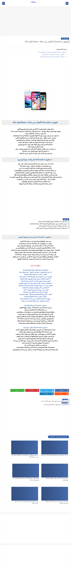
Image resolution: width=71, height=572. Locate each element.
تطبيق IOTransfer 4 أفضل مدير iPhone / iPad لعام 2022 (51, 52)
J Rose (33, 2)
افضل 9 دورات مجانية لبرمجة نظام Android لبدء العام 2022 (35, 276)
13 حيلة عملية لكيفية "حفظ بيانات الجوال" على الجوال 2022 (35, 272)
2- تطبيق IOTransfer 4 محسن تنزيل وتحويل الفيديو (52, 56)
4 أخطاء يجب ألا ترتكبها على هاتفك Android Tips (35, 287)
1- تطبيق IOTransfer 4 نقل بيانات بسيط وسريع (53, 54)
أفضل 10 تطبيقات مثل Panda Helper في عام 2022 (35, 301)
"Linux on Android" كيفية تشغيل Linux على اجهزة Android (35, 283)
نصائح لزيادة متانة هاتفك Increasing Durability (35, 270)
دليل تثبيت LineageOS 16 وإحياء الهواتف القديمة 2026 (52, 221)
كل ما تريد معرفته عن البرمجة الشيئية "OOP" (35, 290)
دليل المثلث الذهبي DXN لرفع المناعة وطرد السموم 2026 (51, 228)
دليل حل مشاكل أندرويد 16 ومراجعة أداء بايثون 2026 (53, 226)
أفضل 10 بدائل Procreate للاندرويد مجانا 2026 (35, 292)
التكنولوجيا (65, 38)
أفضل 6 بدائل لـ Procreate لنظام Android (35, 274)
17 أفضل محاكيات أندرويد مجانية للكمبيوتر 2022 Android (35, 279)
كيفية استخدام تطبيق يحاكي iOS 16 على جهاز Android (35, 281)
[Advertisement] (35, 21)
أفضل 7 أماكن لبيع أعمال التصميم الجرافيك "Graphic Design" (35, 294)
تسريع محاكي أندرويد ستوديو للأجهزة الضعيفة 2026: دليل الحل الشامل (48, 223)
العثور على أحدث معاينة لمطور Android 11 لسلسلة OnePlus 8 (35, 285)
